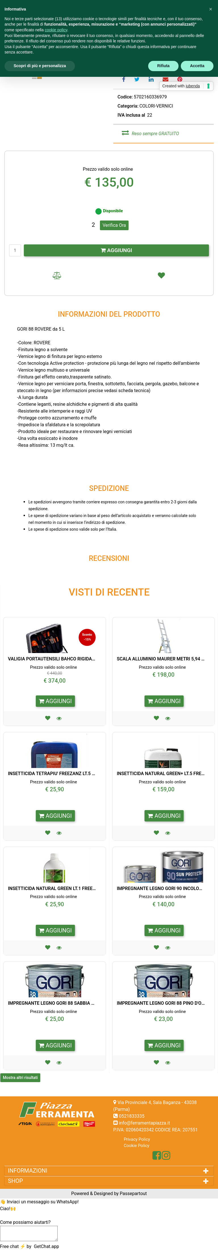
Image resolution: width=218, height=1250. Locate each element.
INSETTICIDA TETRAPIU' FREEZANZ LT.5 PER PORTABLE (52, 773)
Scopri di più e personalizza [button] (40, 65)
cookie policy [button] (56, 30)
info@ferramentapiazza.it (144, 1123)
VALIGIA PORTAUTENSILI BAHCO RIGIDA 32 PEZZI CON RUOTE (52, 659)
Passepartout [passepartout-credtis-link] (133, 1193)
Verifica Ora (114, 225)
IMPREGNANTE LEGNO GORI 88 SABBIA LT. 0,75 (52, 1003)
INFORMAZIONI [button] (28, 1170)
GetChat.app (46, 1246)
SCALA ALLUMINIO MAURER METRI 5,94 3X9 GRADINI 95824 (161, 659)
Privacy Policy (137, 1139)
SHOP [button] (17, 1180)
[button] (60, 718)
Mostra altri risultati (20, 1077)
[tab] (109, 1170)
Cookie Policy (136, 1145)
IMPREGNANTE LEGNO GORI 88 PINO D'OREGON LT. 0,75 (161, 1003)
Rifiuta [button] (163, 65)
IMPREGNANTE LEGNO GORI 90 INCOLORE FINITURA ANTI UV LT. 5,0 (161, 888)
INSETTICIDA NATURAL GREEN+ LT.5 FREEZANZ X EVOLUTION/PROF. (161, 773)
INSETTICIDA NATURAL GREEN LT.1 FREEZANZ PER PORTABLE (52, 888)
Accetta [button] (197, 65)
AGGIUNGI (116, 250)
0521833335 (131, 1116)
